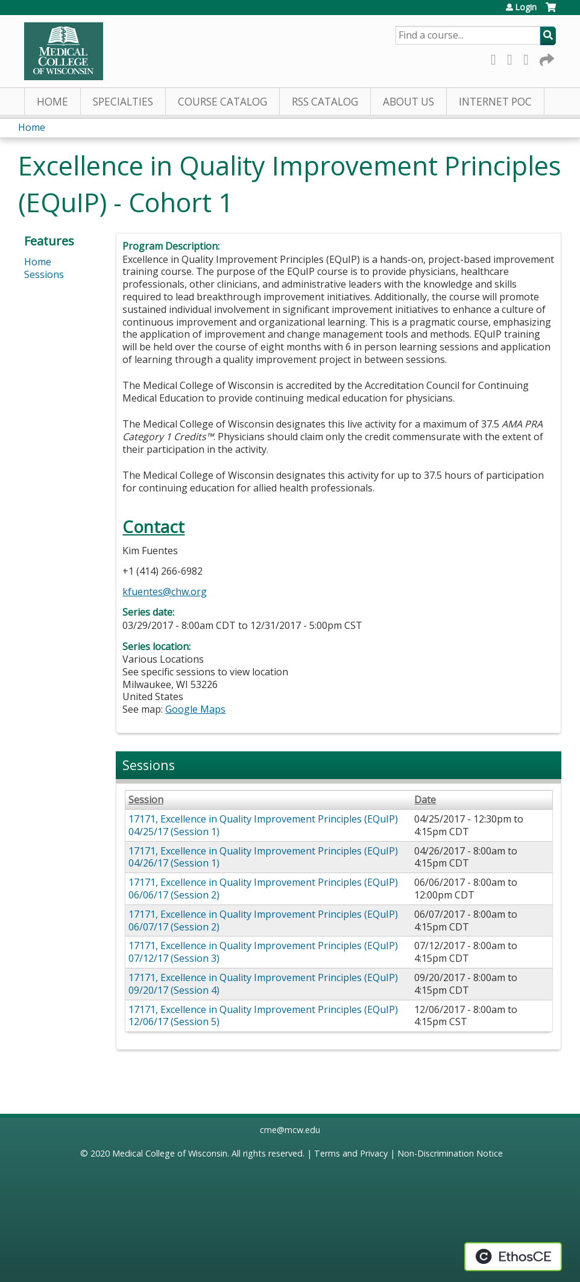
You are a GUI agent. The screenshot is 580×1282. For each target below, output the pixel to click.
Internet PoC (495, 102)
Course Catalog (222, 102)
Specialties (123, 102)
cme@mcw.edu (290, 1129)
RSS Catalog (325, 102)
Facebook (497, 58)
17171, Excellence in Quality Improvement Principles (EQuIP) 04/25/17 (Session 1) (263, 825)
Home (52, 102)
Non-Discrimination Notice (450, 1153)
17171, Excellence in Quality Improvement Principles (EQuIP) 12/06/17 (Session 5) (263, 1016)
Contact (153, 527)
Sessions (44, 274)
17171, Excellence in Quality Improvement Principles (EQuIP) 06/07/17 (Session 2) (263, 920)
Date (425, 800)
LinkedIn (529, 58)
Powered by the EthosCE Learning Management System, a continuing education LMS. (513, 1256)
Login (526, 7)
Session (145, 800)
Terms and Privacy (351, 1153)
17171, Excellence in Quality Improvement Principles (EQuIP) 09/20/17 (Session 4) (263, 984)
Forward (546, 58)
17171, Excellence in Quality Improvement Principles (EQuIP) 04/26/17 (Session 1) (263, 857)
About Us (408, 102)
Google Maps (195, 709)
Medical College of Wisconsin (169, 1153)
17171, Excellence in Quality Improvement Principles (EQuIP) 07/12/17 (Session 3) (263, 952)
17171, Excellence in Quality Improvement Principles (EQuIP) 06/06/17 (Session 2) (263, 889)
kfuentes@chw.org (164, 591)
